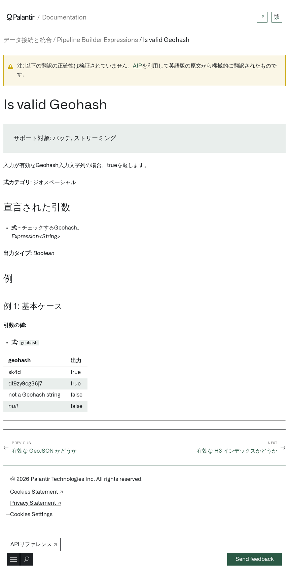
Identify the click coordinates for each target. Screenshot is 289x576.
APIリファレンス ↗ (33, 544)
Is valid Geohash (166, 40)
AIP (137, 66)
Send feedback (255, 559)
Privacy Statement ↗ (35, 503)
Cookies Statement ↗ (36, 492)
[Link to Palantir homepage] (21, 17)
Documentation (64, 17)
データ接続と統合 (27, 40)
